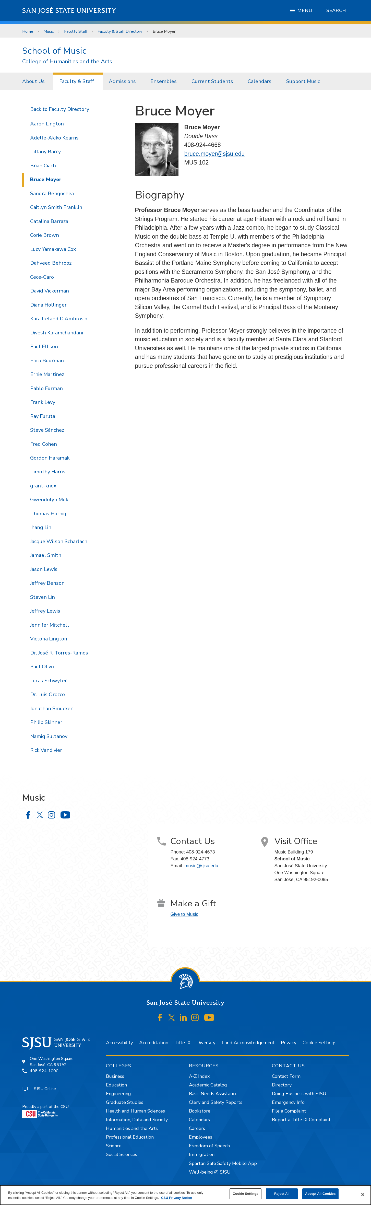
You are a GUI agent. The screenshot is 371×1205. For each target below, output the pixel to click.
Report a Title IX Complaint (301, 1120)
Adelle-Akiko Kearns (54, 137)
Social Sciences (121, 1154)
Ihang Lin (40, 527)
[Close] (362, 1194)
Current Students (212, 81)
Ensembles (163, 81)
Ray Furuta (42, 416)
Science (114, 1146)
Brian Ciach (43, 165)
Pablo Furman (46, 388)
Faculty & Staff (76, 81)
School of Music (54, 51)
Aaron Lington (47, 123)
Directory (282, 1085)
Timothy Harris (47, 471)
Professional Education (130, 1137)
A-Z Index (199, 1076)
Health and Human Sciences (135, 1111)
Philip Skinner (46, 722)
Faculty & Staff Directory (120, 31)
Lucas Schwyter (48, 680)
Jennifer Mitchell (49, 625)
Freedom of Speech (209, 1146)
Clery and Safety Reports (215, 1102)
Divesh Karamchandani (56, 332)
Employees (200, 1137)
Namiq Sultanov (48, 736)
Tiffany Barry (45, 151)
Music (48, 31)
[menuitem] (35, 81)
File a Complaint (289, 1111)
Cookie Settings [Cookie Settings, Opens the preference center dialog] (245, 1194)
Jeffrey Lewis (45, 610)
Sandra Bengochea (52, 193)
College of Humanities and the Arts (67, 61)
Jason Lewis (43, 569)
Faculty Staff (75, 31)
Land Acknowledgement (248, 1042)
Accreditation (153, 1042)
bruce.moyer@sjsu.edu (214, 153)
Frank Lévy (42, 402)
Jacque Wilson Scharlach (58, 541)
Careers (197, 1128)
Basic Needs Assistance (213, 1094)
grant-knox (43, 485)
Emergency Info (288, 1102)
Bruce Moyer (164, 31)
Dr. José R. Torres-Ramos (59, 652)
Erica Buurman (47, 360)
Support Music (303, 81)
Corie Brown (44, 235)
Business (115, 1076)
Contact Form (286, 1076)
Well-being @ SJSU (210, 1172)
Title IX (182, 1042)
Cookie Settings (320, 1042)
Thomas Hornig (48, 513)
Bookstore (199, 1111)
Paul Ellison (44, 346)
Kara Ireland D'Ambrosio (58, 318)
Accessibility (119, 1042)
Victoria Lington (48, 638)
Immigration (201, 1154)
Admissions (122, 81)
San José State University (69, 11)
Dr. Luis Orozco (47, 694)
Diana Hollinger (48, 304)
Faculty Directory (69, 109)
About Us (33, 81)
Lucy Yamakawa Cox (53, 249)
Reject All (282, 1194)
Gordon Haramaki (50, 457)
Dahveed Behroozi (51, 263)
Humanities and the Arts (132, 1128)
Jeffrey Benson (47, 583)
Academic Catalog (208, 1085)
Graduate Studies (124, 1102)
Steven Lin (42, 597)
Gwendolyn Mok (49, 499)
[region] (185, 1195)
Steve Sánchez (47, 430)
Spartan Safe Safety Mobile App (223, 1163)
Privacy (288, 1042)
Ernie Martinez (47, 374)
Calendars (259, 81)
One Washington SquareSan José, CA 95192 (52, 1062)
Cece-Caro (42, 277)
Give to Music (184, 914)
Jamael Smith (45, 555)
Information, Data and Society (137, 1120)
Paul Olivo (42, 666)
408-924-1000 (44, 1071)
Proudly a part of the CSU (45, 1111)
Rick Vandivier (46, 750)
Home (27, 31)
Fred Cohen (43, 444)
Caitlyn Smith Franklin (56, 207)
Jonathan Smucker (51, 708)
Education (116, 1085)
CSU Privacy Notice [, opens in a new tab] (176, 1198)
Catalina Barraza (49, 221)
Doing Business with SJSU (299, 1094)
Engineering (118, 1094)
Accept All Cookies (320, 1194)
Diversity (206, 1042)
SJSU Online (45, 1089)
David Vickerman (49, 290)
